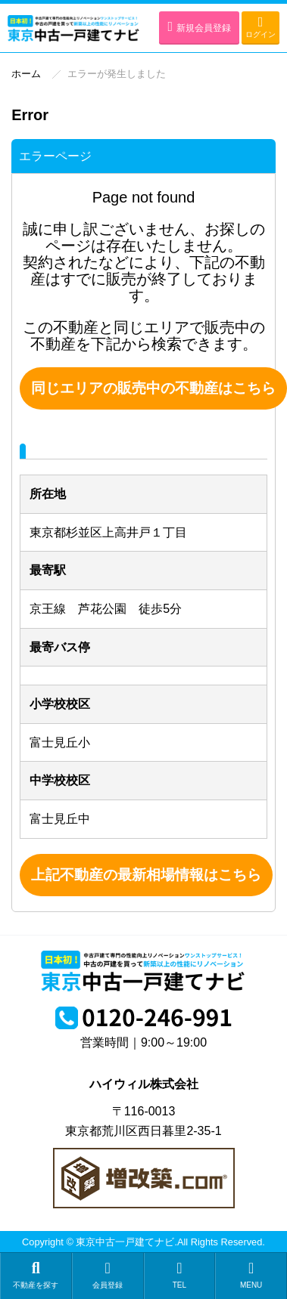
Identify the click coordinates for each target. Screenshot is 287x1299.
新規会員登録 (199, 26)
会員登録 (108, 1274)
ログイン (260, 27)
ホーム (26, 73)
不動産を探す (36, 1274)
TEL (180, 1274)
